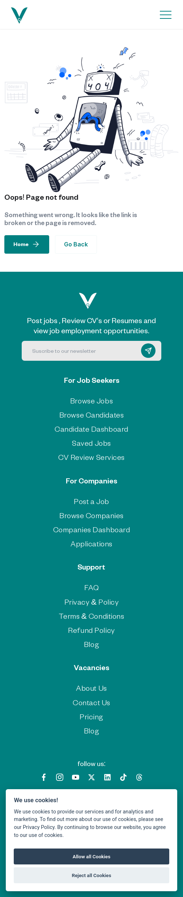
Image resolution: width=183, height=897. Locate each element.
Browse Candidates (91, 414)
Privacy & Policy (91, 601)
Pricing (91, 716)
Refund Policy (91, 630)
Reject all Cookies (91, 875)
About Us (91, 688)
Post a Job (91, 501)
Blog (91, 644)
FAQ (91, 587)
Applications (91, 543)
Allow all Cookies (91, 856)
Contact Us (91, 702)
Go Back (76, 244)
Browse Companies (91, 515)
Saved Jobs (91, 443)
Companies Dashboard (91, 529)
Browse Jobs (91, 400)
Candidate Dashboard (91, 428)
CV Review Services (91, 457)
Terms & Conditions (91, 616)
